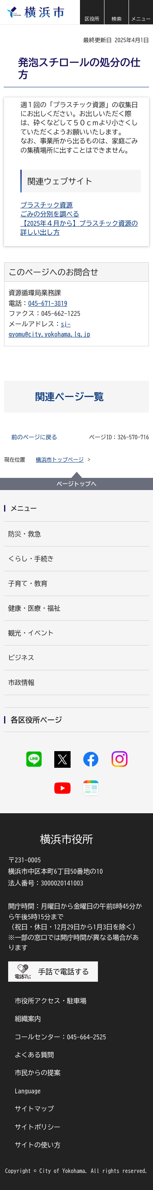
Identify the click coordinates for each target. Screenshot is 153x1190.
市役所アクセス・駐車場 (50, 1001)
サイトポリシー (37, 1127)
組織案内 (28, 1018)
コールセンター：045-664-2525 (60, 1037)
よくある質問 (34, 1055)
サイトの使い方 (37, 1145)
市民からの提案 (37, 1072)
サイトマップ (34, 1109)
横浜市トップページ (60, 459)
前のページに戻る (34, 437)
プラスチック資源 (46, 205)
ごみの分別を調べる (49, 214)
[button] (92, 12)
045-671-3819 (47, 303)
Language (28, 1091)
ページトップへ (77, 484)
